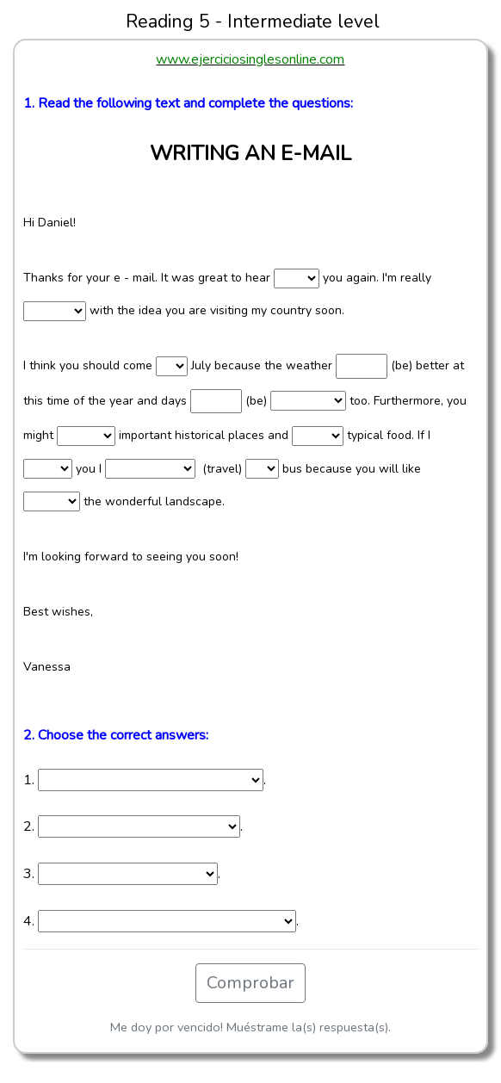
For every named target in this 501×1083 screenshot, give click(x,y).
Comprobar (250, 982)
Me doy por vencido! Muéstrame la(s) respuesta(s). (250, 1027)
